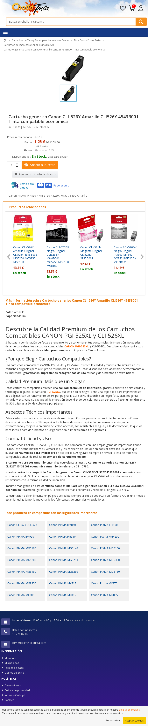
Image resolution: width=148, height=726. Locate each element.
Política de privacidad (17, 690)
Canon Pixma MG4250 (105, 536)
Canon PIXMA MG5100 (21, 548)
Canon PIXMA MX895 (104, 595)
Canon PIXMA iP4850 (62, 525)
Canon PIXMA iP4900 (104, 525)
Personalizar (113, 721)
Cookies (9, 700)
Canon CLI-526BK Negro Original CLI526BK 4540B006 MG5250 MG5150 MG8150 (58, 256)
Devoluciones (13, 685)
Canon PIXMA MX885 (62, 595)
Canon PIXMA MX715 (62, 583)
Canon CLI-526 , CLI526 (22, 525)
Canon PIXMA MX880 (20, 595)
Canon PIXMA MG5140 (63, 548)
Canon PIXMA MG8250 (21, 583)
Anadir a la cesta (39, 165)
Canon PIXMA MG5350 (105, 560)
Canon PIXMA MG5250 (63, 560)
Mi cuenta (10, 658)
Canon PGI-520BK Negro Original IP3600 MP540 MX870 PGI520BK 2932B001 (125, 254)
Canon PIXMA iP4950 (20, 536)
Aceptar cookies (134, 721)
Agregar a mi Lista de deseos (35, 174)
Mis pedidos (12, 663)
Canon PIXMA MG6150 (21, 571)
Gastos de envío (14, 672)
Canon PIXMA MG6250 (63, 571)
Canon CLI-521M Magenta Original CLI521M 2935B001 (91, 252)
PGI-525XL (53, 392)
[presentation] (8, 257)
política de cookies (129, 710)
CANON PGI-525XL (76, 346)
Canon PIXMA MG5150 (105, 548)
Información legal (15, 695)
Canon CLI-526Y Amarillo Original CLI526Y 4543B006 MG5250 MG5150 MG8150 (25, 254)
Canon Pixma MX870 (104, 583)
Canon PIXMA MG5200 (21, 560)
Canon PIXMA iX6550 (62, 536)
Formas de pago (14, 667)
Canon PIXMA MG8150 (105, 571)
